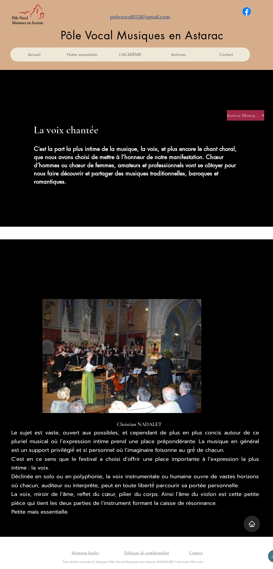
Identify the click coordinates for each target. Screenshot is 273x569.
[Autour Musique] (245, 115)
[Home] (252, 524)
